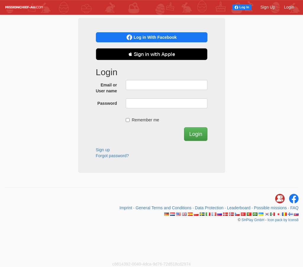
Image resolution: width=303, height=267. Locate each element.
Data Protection (209, 207)
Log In (244, 7)
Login (289, 7)
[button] (151, 54)
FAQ (294, 207)
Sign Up (267, 7)
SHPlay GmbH (252, 220)
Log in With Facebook (151, 37)
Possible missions (270, 207)
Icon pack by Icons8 (283, 220)
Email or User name (106, 88)
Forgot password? (112, 155)
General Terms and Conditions (163, 207)
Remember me (142, 120)
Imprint (126, 207)
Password (107, 103)
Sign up (103, 149)
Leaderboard (238, 207)
